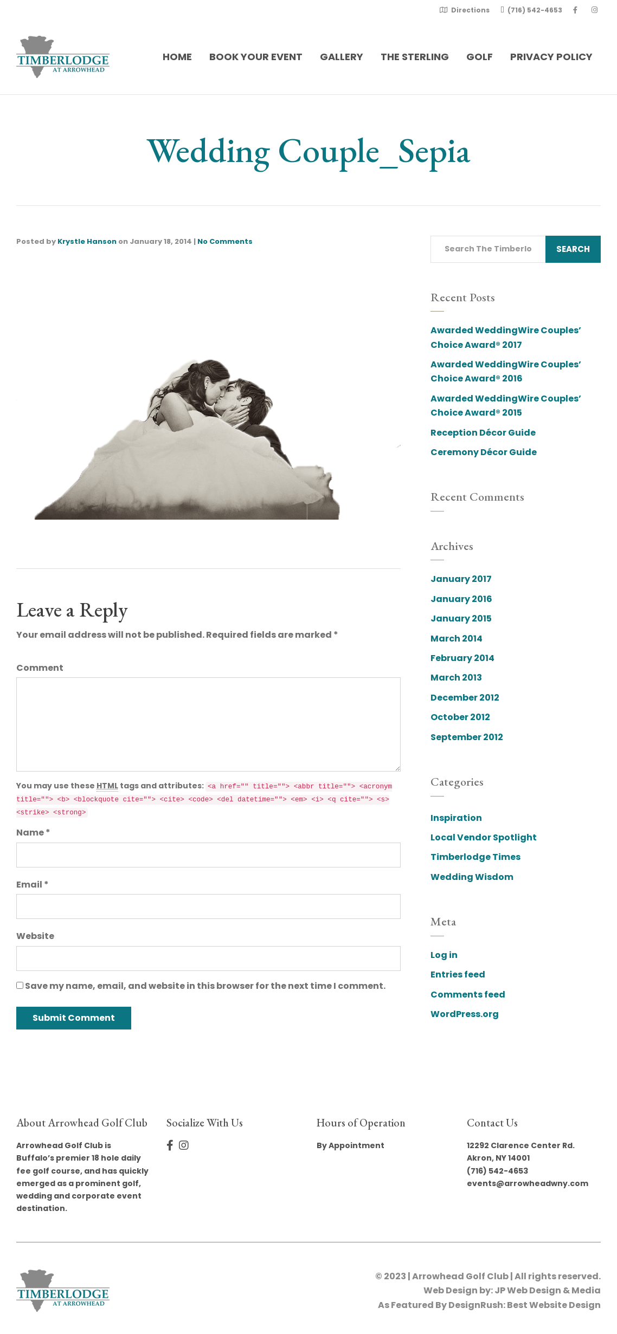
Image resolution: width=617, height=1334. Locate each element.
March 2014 (456, 638)
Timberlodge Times (475, 857)
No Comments (225, 241)
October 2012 (460, 717)
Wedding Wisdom (471, 877)
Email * (32, 884)
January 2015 (461, 618)
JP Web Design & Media (547, 1290)
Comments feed (467, 994)
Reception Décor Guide (483, 432)
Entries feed (457, 974)
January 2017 (461, 579)
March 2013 (456, 677)
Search (573, 249)
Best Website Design (554, 1305)
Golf (479, 56)
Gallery (341, 56)
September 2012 (466, 737)
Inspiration (456, 818)
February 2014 (462, 658)
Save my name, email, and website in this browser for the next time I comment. (205, 986)
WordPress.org (464, 1014)
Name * (33, 832)
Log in (444, 955)
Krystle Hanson (87, 241)
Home (177, 56)
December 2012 (464, 697)
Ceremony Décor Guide (483, 452)
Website (35, 936)
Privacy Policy (551, 56)
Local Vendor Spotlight (483, 837)
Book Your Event (256, 56)
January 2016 (461, 599)
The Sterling (415, 56)
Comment (39, 668)
